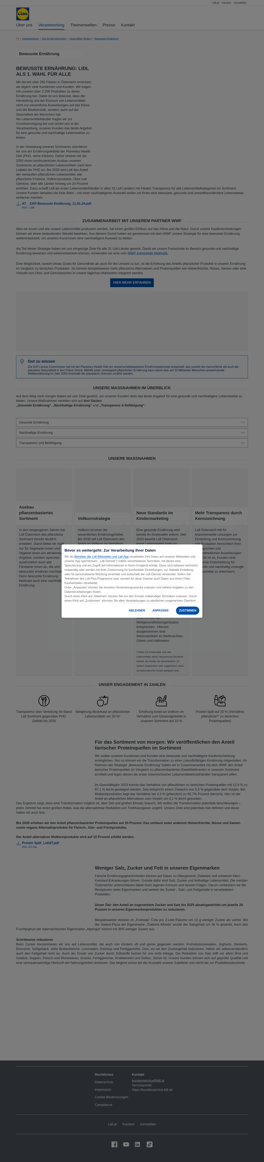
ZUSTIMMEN (187, 610)
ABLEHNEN (137, 610)
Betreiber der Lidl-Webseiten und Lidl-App (101, 556)
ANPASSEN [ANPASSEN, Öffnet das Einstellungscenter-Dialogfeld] (160, 610)
